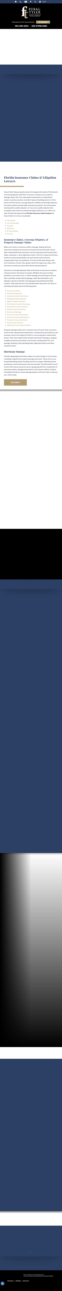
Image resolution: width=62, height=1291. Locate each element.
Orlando (10, 226)
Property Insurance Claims (17, 320)
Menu (44, 1)
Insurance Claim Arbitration (17, 296)
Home (15, 1)
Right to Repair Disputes (16, 301)
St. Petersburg (12, 231)
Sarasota (10, 228)
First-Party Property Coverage (18, 304)
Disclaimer (10, 1281)
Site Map (18, 1281)
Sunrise (10, 234)
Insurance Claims (13, 291)
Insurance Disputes (14, 293)
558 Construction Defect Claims (19, 325)
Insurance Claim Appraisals (17, 315)
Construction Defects (15, 323)
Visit (31, 1)
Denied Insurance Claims (16, 309)
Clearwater (11, 220)
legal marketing (38, 1276)
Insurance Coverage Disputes (18, 317)
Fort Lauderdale (13, 223)
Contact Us (26, 1281)
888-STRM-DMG (39, 26)
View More (15, 382)
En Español (43, 22)
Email (26, 1)
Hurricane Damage (14, 312)
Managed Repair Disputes (16, 299)
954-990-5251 (22, 26)
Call (20, 1)
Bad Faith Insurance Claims (17, 307)
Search (35, 1)
